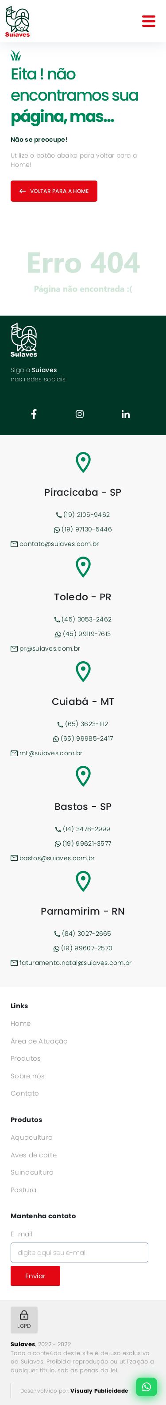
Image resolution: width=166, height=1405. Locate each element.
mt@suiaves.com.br (46, 753)
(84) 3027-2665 (83, 933)
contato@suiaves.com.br (55, 543)
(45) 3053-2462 (83, 619)
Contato (25, 1093)
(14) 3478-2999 (83, 829)
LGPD (24, 1320)
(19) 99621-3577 (83, 843)
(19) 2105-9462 (83, 514)
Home (21, 1023)
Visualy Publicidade (99, 1390)
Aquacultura (32, 1137)
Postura (23, 1189)
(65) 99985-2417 (83, 738)
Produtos (26, 1058)
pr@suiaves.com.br (45, 648)
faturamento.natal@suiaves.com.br (71, 962)
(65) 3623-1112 (83, 723)
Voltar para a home (54, 191)
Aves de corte (34, 1155)
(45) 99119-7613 (83, 633)
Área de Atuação (39, 1041)
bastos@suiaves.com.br (53, 858)
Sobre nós (28, 1076)
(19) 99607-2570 (83, 948)
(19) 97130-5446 (83, 529)
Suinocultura (32, 1172)
